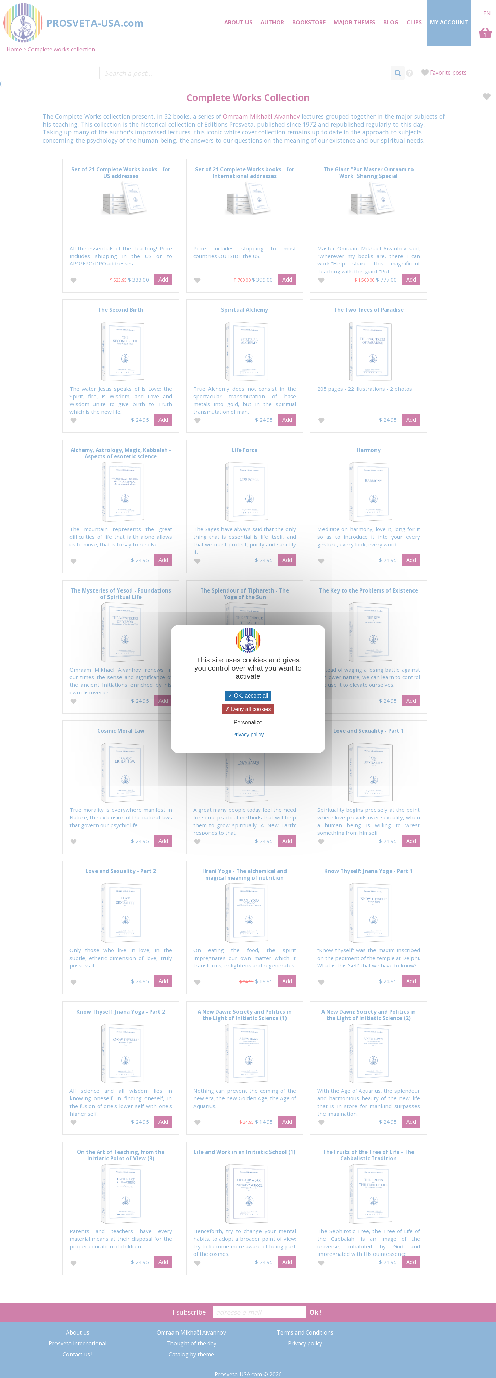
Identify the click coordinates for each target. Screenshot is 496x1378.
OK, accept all (248, 696)
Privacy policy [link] (248, 734)
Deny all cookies (248, 709)
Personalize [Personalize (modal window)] (248, 723)
